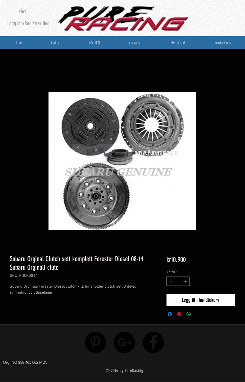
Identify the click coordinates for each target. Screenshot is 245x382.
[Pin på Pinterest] (179, 314)
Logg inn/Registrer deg (28, 23)
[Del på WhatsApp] (189, 314)
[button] (25, 11)
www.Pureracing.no (157, 152)
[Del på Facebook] (170, 314)
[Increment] (185, 281)
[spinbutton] (178, 281)
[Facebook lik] (208, 361)
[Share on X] (198, 314)
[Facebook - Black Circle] (153, 342)
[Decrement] (170, 281)
